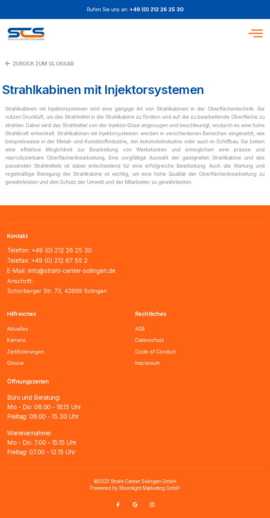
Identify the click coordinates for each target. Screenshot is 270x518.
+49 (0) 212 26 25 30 (61, 250)
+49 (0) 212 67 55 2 (59, 260)
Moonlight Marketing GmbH (149, 488)
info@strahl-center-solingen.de (71, 270)
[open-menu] (254, 32)
